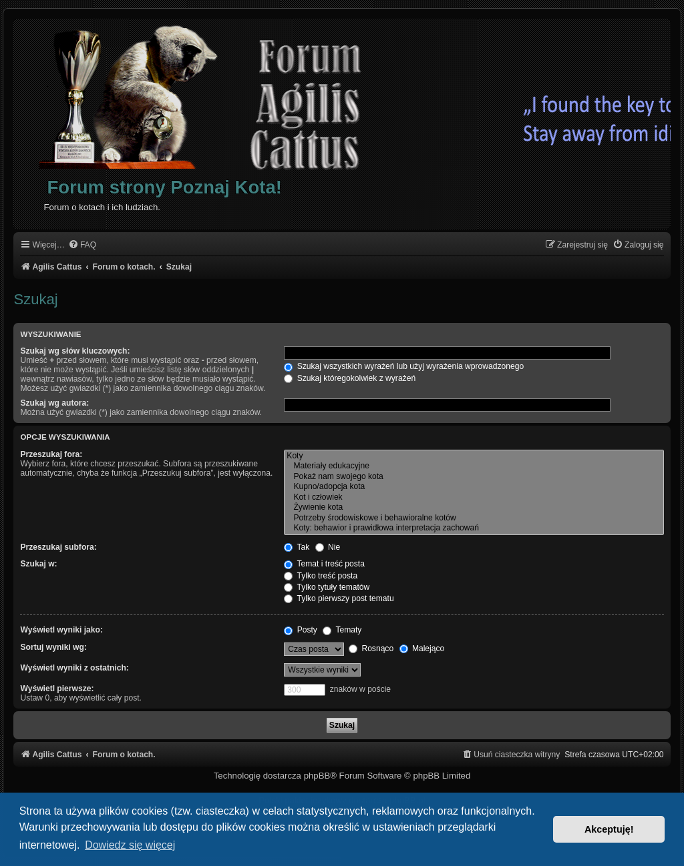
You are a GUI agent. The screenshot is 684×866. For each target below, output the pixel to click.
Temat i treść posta (324, 563)
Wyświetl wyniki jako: (61, 629)
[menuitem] (82, 245)
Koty (473, 456)
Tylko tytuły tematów (326, 587)
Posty (300, 629)
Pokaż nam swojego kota (473, 477)
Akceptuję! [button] (609, 829)
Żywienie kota (473, 507)
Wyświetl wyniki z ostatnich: (74, 668)
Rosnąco (371, 648)
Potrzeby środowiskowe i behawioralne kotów (473, 518)
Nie (328, 547)
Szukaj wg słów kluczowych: (75, 351)
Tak (296, 547)
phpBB (317, 776)
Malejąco (422, 648)
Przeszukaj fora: (51, 454)
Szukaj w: (38, 563)
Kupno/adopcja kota (473, 487)
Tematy (342, 629)
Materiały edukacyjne (473, 466)
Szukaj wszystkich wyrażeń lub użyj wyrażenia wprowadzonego (404, 366)
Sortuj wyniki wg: (53, 647)
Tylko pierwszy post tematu (338, 598)
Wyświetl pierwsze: (57, 688)
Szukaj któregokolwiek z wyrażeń (349, 378)
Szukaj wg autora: (54, 403)
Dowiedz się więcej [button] (130, 845)
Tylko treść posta (320, 575)
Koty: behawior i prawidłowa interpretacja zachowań (473, 528)
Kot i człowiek (473, 497)
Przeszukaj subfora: (58, 547)
